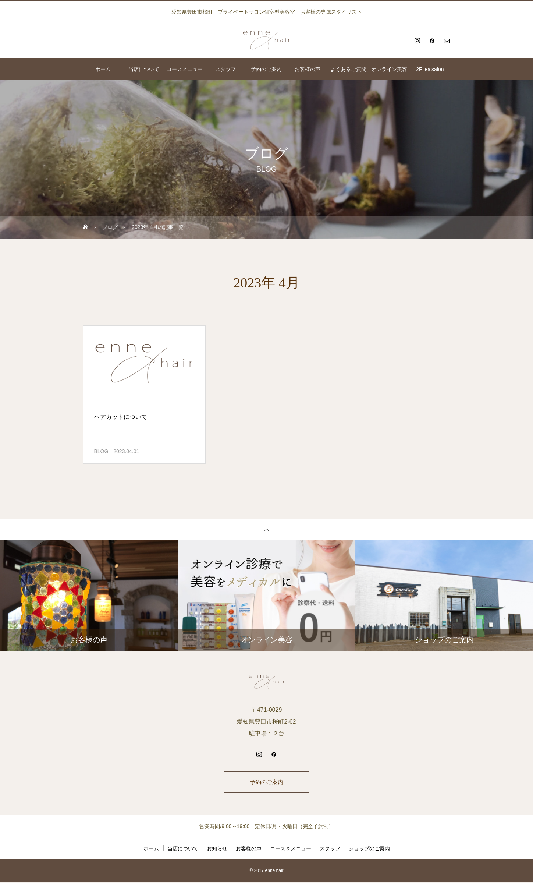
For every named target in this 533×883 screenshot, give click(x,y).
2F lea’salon (430, 69)
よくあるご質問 (348, 69)
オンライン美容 (389, 69)
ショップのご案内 (369, 850)
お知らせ (217, 850)
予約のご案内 (266, 69)
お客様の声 (307, 69)
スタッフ (225, 69)
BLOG (101, 451)
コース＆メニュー (290, 850)
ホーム (103, 69)
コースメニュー (185, 69)
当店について (143, 69)
